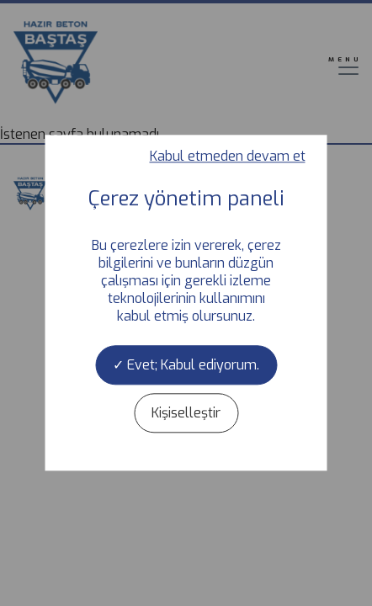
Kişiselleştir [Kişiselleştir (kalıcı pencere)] (186, 414)
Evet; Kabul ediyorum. (186, 365)
